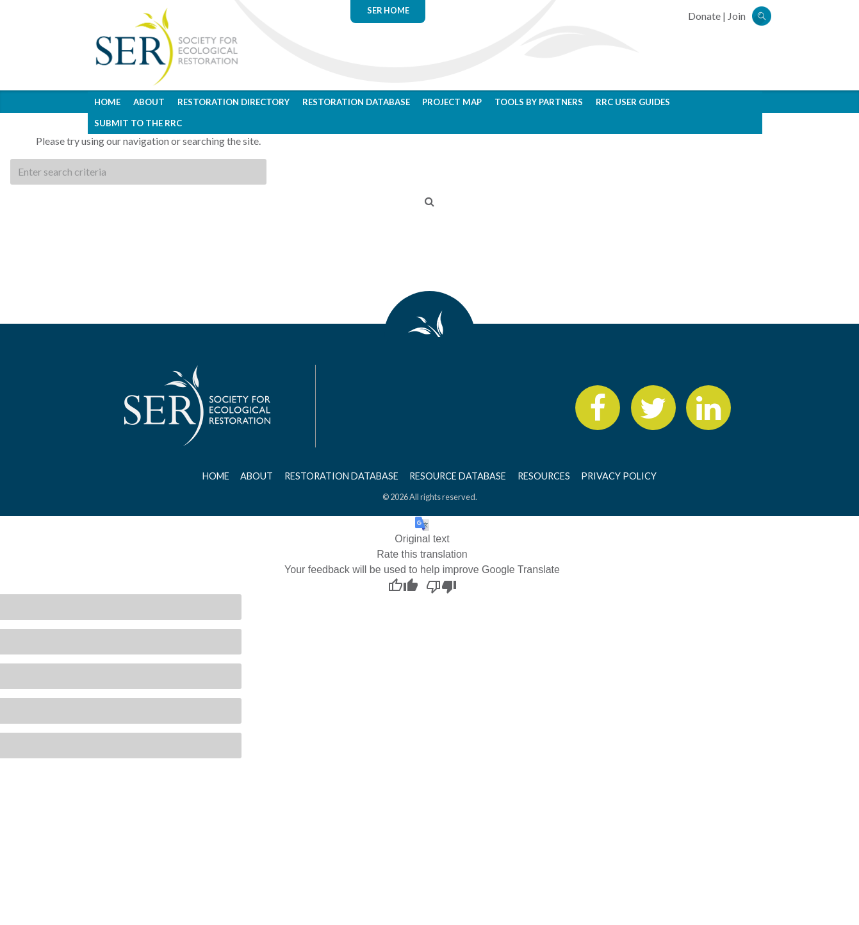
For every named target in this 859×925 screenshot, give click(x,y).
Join (737, 16)
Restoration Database (356, 102)
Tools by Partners (539, 102)
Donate (704, 16)
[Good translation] (403, 586)
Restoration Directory (233, 102)
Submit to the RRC (138, 123)
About (149, 102)
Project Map (452, 102)
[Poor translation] (441, 586)
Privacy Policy (619, 476)
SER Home (388, 10)
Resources (544, 476)
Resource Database (457, 476)
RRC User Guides (633, 102)
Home (107, 102)
